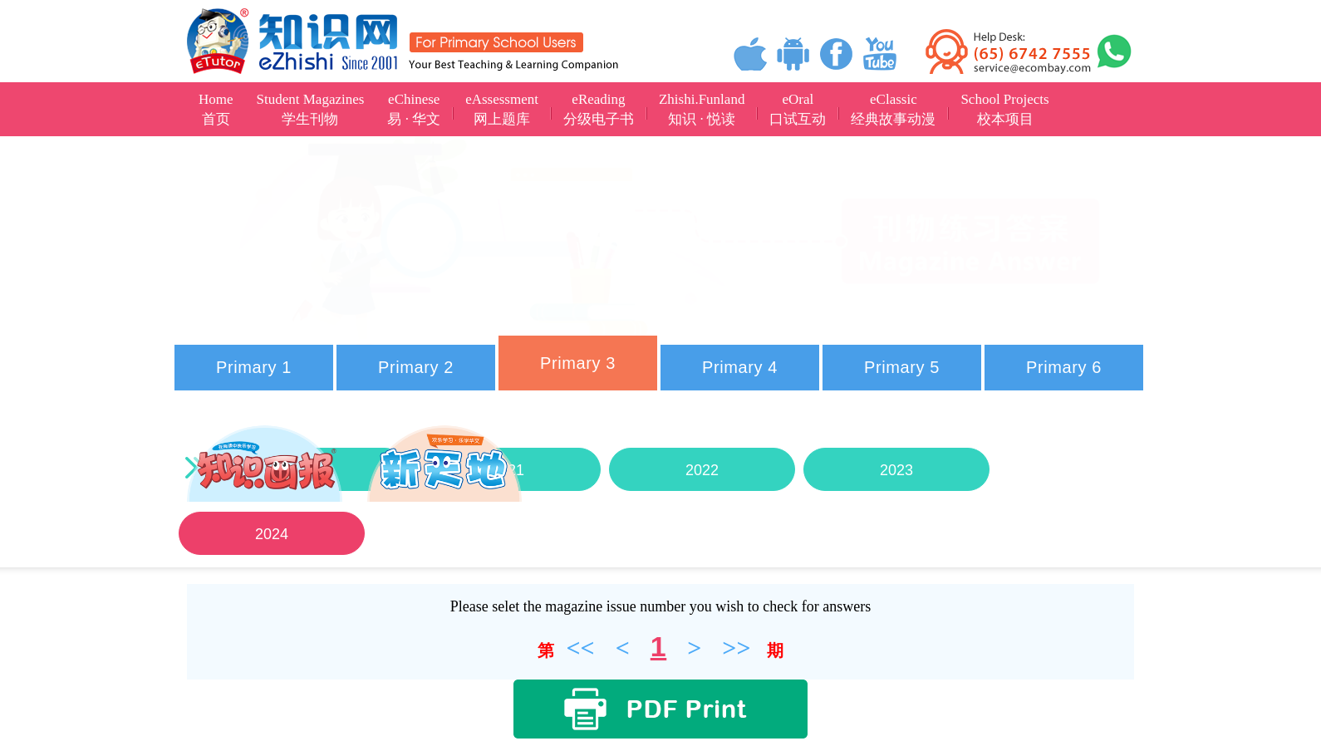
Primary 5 (902, 367)
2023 (896, 470)
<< (580, 647)
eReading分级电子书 (598, 109)
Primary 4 (740, 367)
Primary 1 (254, 367)
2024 (271, 534)
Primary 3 (578, 363)
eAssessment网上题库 (501, 109)
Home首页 (216, 109)
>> (736, 647)
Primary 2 (416, 367)
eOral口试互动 (797, 109)
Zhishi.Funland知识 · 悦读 (701, 109)
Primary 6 (1064, 367)
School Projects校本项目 (1004, 109)
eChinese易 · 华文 (413, 109)
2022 (702, 470)
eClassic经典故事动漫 (893, 109)
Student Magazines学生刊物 (311, 109)
